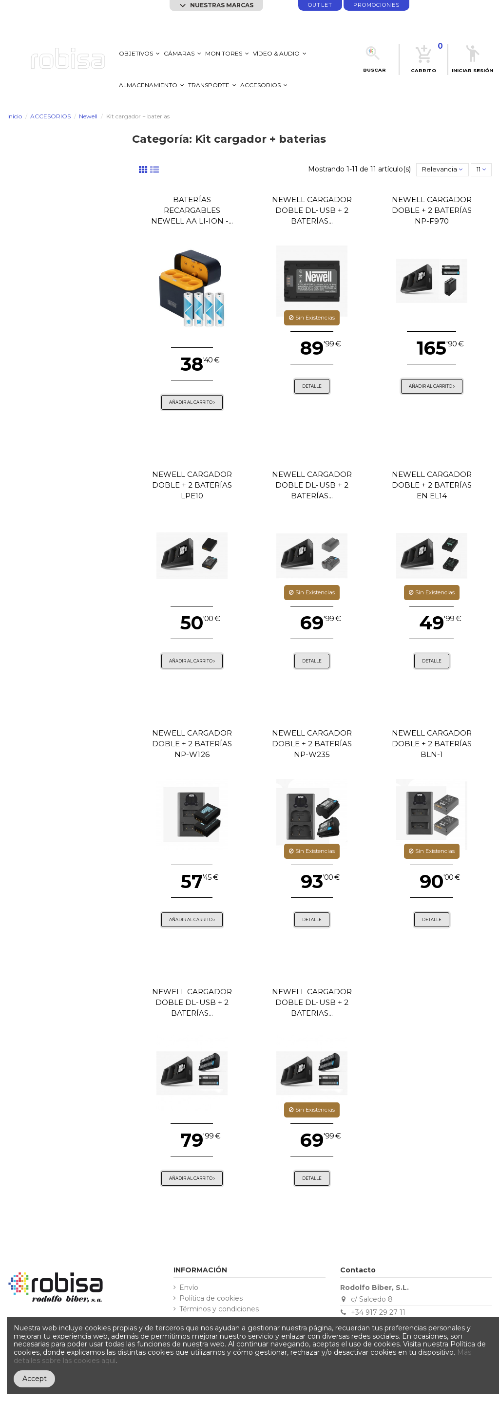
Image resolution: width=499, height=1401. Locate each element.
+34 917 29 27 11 (378, 1312)
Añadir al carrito (192, 402)
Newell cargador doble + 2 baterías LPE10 (192, 485)
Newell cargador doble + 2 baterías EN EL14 (432, 485)
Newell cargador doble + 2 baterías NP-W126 (192, 743)
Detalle (312, 386)
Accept (34, 1378)
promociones (376, 5)
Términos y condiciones (219, 1309)
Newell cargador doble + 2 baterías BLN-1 (432, 743)
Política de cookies (211, 1298)
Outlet (320, 5)
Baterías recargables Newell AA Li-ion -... (192, 210)
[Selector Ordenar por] (442, 169)
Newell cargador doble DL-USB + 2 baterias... (312, 1002)
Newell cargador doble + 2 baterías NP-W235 (312, 743)
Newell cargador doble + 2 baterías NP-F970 (432, 210)
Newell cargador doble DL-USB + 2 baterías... (312, 210)
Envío (188, 1288)
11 (481, 169)
